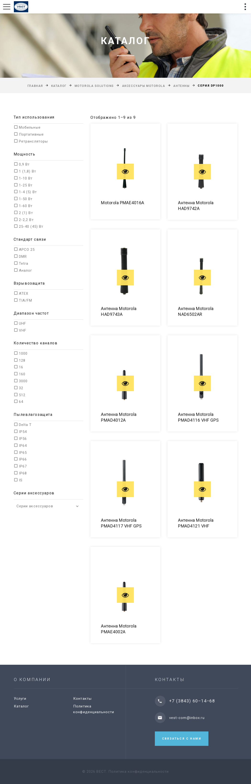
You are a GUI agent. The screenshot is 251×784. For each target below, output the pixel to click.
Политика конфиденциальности (138, 771)
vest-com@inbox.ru (192, 718)
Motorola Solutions (94, 86)
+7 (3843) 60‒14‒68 (197, 700)
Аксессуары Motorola (143, 86)
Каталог (59, 86)
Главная (35, 86)
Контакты (85, 698)
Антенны (181, 86)
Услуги (23, 698)
